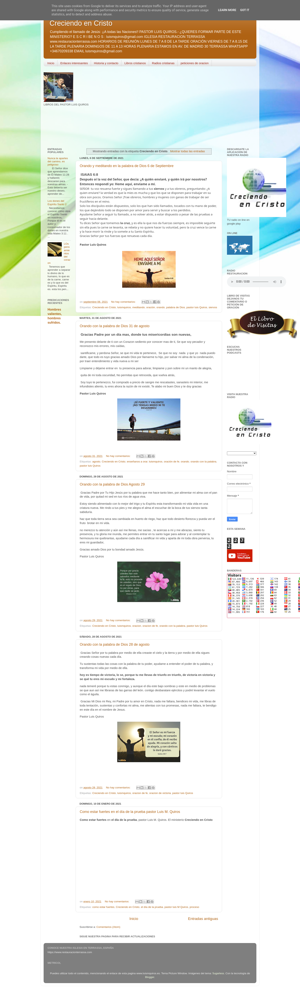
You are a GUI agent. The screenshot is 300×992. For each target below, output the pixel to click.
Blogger (149, 977)
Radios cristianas (163, 63)
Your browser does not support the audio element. (256, 281)
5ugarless (218, 973)
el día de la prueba (152, 907)
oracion (136, 625)
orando (161, 307)
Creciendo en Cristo (81, 23)
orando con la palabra (203, 461)
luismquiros (124, 307)
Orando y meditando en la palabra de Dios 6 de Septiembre (126, 166)
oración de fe (171, 461)
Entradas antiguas (203, 919)
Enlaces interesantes (74, 63)
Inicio (50, 63)
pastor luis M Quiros (176, 907)
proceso (194, 907)
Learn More (227, 10)
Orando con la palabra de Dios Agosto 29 (112, 484)
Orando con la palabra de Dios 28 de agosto (114, 644)
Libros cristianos (135, 63)
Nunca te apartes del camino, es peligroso (58, 161)
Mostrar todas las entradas (187, 151)
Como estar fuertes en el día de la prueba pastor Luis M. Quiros (130, 812)
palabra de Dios (175, 307)
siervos (213, 307)
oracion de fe (150, 625)
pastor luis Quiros (196, 307)
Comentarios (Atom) (108, 926)
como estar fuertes (103, 907)
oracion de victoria (160, 793)
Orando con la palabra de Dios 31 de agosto (114, 326)
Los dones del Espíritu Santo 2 (57, 202)
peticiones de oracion (195, 63)
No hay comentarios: (123, 301)
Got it (244, 10)
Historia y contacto (106, 63)
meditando (138, 307)
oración (150, 307)
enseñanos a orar (137, 461)
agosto (96, 461)
